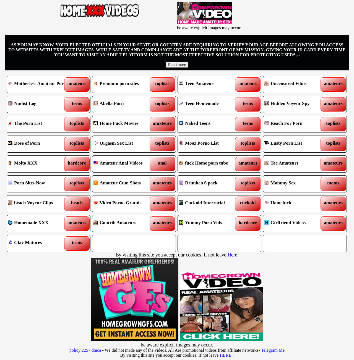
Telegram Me (273, 350)
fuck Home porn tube (209, 164)
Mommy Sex (294, 184)
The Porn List (38, 124)
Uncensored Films (294, 84)
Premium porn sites (123, 84)
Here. (233, 255)
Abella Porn (123, 104)
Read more (177, 65)
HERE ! (227, 355)
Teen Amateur (209, 84)
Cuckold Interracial (209, 204)
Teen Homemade (209, 104)
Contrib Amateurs (123, 223)
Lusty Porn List (294, 144)
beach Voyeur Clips (38, 204)
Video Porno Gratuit (123, 204)
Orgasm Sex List (123, 144)
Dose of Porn (38, 144)
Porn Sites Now (38, 184)
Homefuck (294, 204)
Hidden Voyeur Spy (294, 104)
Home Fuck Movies (123, 124)
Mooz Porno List (209, 144)
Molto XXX (38, 164)
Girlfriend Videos (294, 223)
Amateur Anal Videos (123, 164)
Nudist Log (38, 104)
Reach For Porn (294, 124)
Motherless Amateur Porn (38, 84)
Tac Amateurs (294, 164)
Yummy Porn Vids (209, 223)
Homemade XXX (38, 223)
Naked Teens (209, 124)
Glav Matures (38, 243)
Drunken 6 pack (209, 184)
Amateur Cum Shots (123, 184)
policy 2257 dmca (85, 350)
